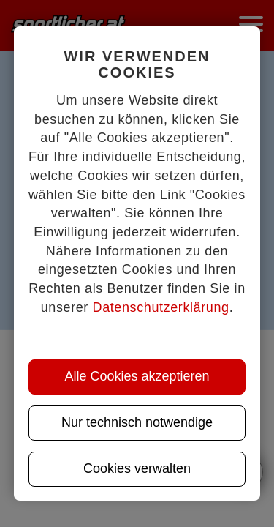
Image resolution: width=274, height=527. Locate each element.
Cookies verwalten (137, 468)
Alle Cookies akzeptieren (136, 376)
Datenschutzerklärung (161, 307)
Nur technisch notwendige (137, 422)
